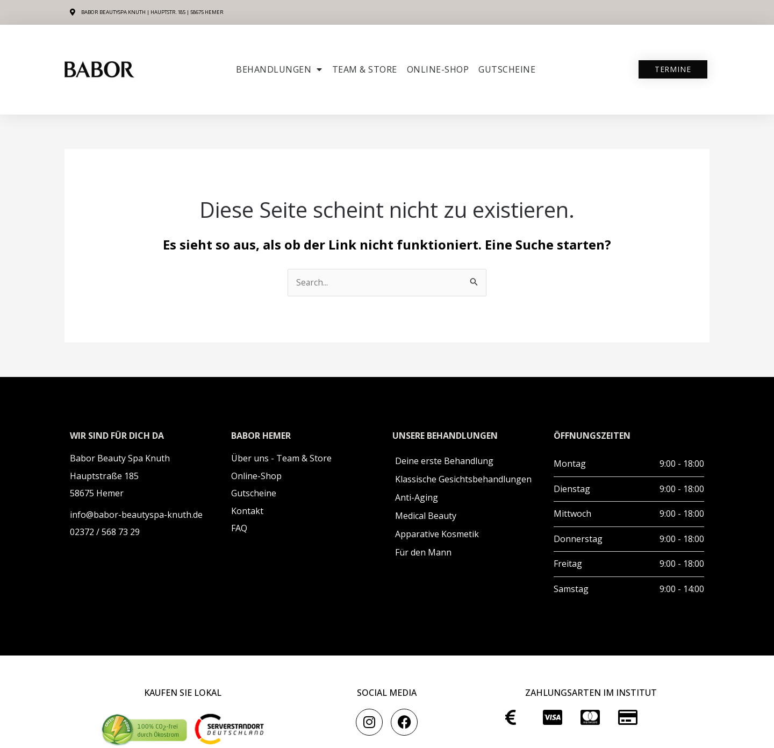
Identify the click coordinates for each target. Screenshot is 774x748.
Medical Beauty (425, 516)
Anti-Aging (416, 498)
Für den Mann (423, 553)
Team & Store (364, 69)
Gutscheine (506, 69)
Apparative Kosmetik (437, 534)
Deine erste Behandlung (444, 461)
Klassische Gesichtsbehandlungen (463, 480)
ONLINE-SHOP (438, 69)
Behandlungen (279, 69)
